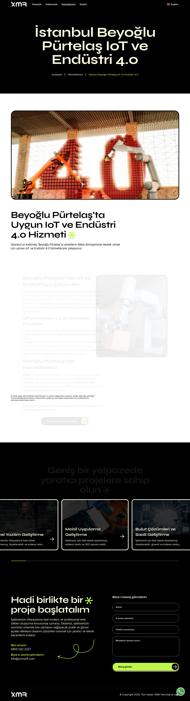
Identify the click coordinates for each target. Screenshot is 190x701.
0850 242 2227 (21, 649)
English (172, 4)
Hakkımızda (52, 4)
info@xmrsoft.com (23, 658)
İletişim (83, 4)
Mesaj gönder (148, 667)
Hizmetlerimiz (69, 4)
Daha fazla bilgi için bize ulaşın (67, 421)
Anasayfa (37, 4)
